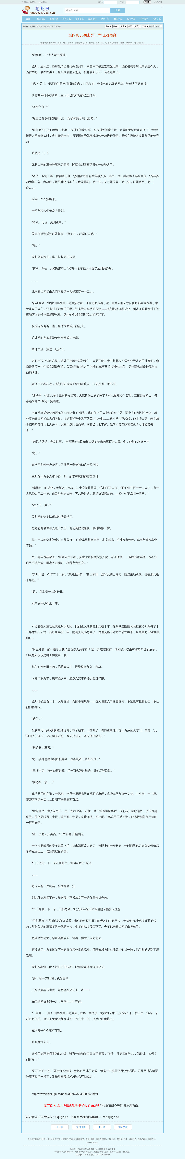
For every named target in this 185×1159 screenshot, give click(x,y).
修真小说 (67, 19)
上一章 (59, 1127)
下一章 (101, 1127)
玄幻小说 (54, 19)
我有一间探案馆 (92, 1143)
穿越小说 (92, 19)
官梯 (122, 43)
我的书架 (41, 19)
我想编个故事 (122, 1139)
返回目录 (80, 1127)
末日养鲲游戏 (101, 1139)
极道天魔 (128, 43)
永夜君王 (99, 43)
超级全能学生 (139, 43)
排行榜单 (144, 19)
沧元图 (32, 26)
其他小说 (131, 19)
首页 (28, 19)
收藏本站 (43, 2)
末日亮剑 (151, 1139)
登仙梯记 (111, 1139)
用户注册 (158, 2)
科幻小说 (118, 19)
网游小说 (105, 19)
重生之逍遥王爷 (54, 1139)
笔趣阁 (40, 10)
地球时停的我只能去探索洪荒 (73, 1139)
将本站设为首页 (29, 2)
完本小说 (157, 19)
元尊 (64, 43)
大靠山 (70, 43)
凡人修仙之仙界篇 (112, 43)
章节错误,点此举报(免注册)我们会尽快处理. (72, 1105)
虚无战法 (132, 1139)
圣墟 (59, 43)
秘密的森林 (142, 1139)
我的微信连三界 (81, 43)
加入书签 (123, 1127)
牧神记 (91, 43)
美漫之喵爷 (90, 1139)
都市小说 (79, 19)
